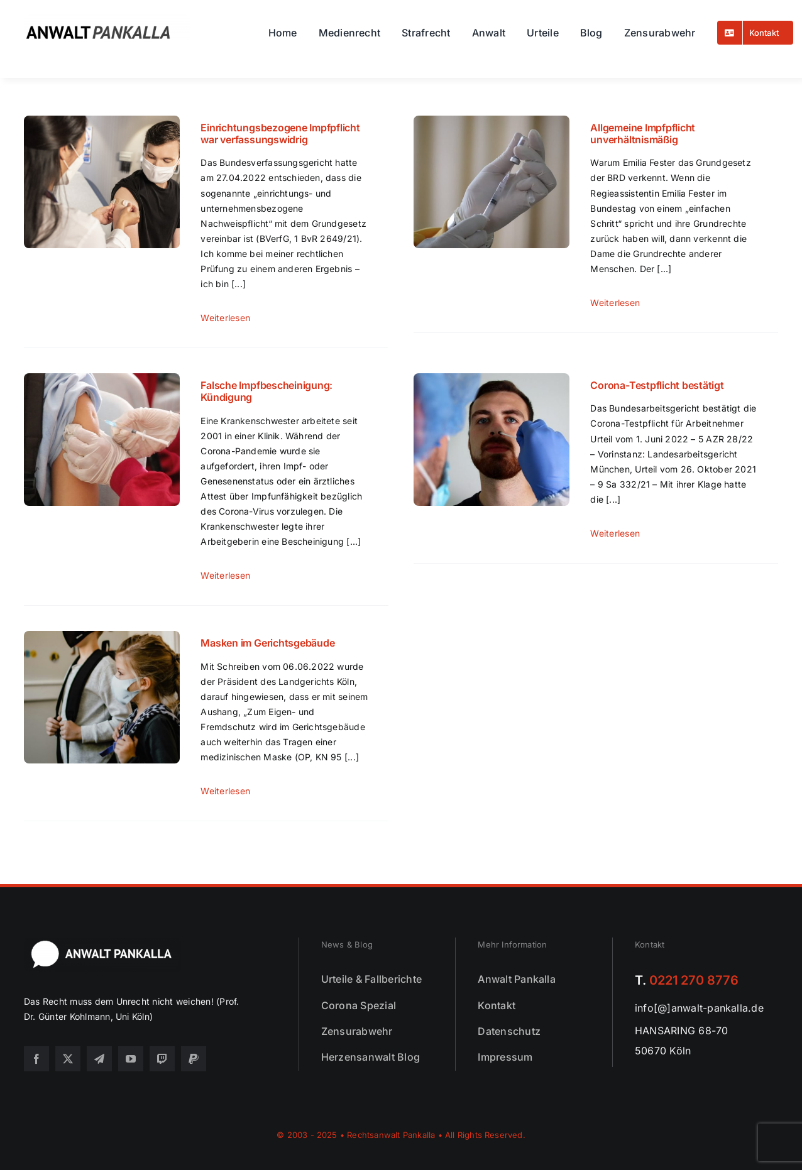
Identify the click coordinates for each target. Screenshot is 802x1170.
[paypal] (193, 1058)
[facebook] (36, 1058)
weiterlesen (225, 317)
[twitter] (67, 1058)
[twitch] (162, 1058)
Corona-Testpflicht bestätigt (656, 385)
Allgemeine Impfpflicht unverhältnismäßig (642, 133)
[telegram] (99, 1058)
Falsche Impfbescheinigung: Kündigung (266, 391)
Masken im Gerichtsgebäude (267, 643)
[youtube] (130, 1058)
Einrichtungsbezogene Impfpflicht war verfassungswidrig (280, 133)
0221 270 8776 (694, 980)
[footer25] (102, 942)
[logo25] (107, 19)
